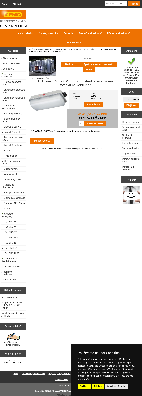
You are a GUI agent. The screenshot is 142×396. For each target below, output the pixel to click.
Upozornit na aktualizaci (131, 70)
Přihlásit (17, 4)
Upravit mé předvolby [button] (116, 386)
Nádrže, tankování (48, 33)
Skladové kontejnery (63, 49)
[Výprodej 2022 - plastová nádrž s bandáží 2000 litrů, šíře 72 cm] (131, 195)
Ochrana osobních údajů (131, 128)
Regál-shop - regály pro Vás (60, 374)
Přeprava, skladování (118, 33)
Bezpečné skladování (44, 49)
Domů (5, 4)
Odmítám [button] (98, 386)
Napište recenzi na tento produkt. (12, 339)
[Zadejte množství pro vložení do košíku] (81, 123)
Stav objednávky (130, 148)
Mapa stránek (129, 153)
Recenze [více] (13, 326)
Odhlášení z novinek (128, 168)
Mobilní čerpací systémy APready (13, 314)
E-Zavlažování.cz (61, 380)
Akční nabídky (25, 33)
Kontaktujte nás (130, 143)
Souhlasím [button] (84, 386)
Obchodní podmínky (127, 136)
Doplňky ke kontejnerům (84, 49)
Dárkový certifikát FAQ (130, 160)
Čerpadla (68, 33)
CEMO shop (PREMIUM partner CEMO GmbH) (67, 391)
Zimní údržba (74, 42)
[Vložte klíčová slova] (116, 3)
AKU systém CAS (10, 297)
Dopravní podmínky (132, 122)
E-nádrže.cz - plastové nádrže (33, 374)
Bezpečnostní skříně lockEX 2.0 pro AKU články (11, 305)
